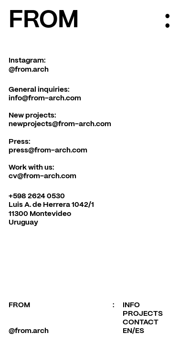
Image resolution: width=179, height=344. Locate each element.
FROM (44, 20)
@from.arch (29, 69)
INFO (131, 305)
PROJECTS (143, 314)
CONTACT (140, 322)
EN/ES (133, 331)
